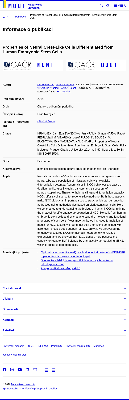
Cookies (53, 388)
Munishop (98, 346)
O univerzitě (11, 309)
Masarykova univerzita (23, 384)
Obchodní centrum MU (77, 346)
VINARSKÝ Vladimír (48, 88)
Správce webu (10, 388)
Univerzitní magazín (13, 346)
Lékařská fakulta (46, 121)
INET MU (43, 346)
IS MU (31, 346)
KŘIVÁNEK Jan (45, 84)
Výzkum (8, 298)
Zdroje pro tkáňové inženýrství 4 (60, 268)
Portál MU (56, 346)
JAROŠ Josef (68, 88)
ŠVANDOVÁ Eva (65, 84)
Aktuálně (8, 330)
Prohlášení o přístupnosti (33, 388)
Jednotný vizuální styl (14, 354)
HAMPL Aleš (63, 91)
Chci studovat (12, 288)
